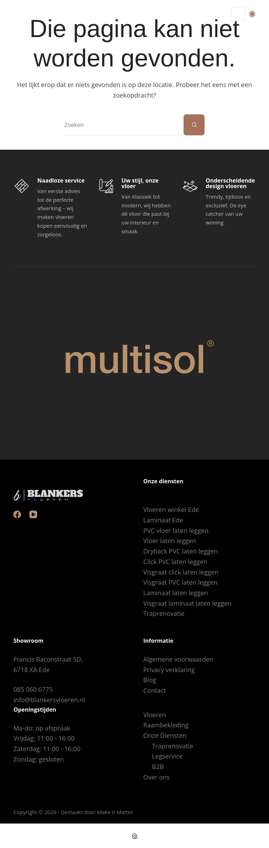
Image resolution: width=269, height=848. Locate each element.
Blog (149, 680)
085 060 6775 (33, 689)
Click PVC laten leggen (175, 561)
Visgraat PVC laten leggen (180, 582)
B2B (158, 766)
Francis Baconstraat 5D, (48, 659)
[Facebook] (17, 514)
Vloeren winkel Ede (171, 509)
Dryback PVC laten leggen (180, 551)
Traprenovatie (164, 613)
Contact (154, 690)
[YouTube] (33, 514)
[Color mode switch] (252, 13)
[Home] (134, 836)
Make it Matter (115, 811)
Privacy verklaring (169, 669)
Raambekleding (165, 725)
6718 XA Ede (31, 669)
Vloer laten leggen (169, 540)
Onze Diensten (164, 735)
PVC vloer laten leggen (175, 530)
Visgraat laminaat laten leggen (187, 603)
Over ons (156, 777)
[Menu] (238, 14)
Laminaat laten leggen (175, 593)
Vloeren (154, 715)
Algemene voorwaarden (178, 659)
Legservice (167, 756)
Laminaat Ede (163, 520)
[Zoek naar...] (124, 124)
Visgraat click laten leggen (181, 572)
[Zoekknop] (194, 124)
